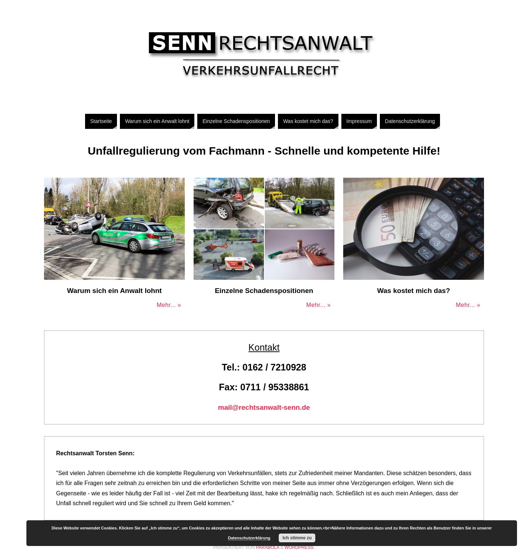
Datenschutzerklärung (249, 538)
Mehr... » (169, 305)
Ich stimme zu (297, 537)
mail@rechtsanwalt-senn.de (264, 407)
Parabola (267, 547)
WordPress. (300, 547)
